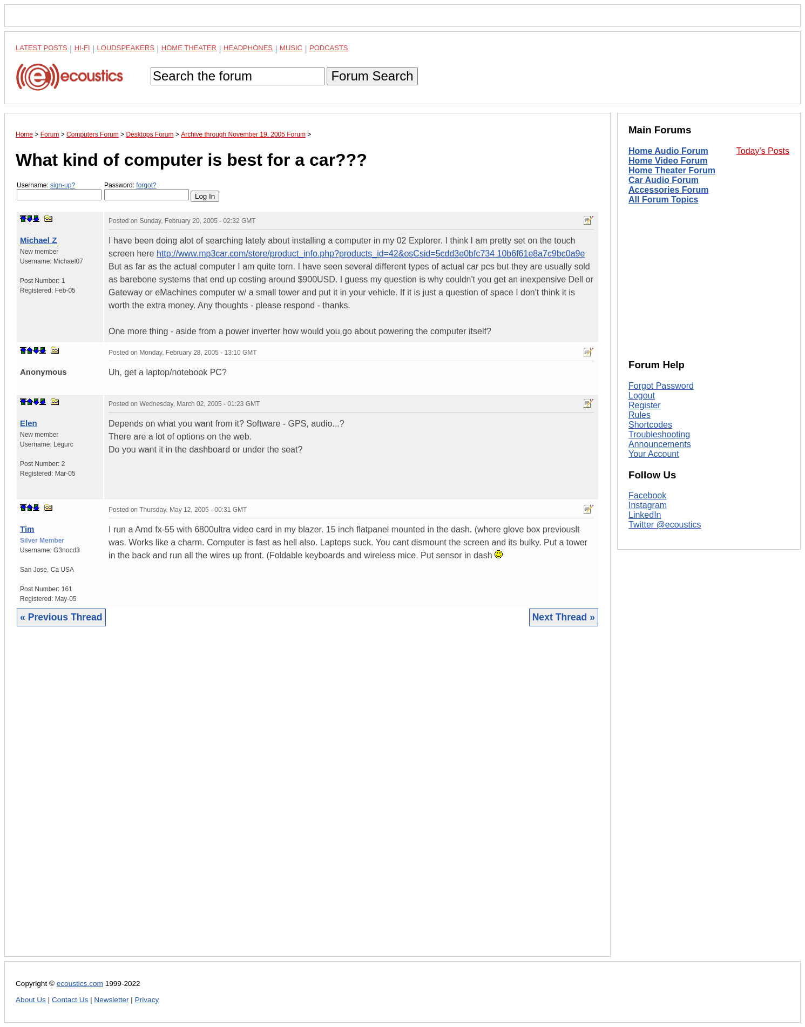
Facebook (647, 495)
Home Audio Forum (668, 151)
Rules (639, 415)
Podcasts (328, 48)
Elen (28, 423)
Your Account (653, 453)
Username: (59, 190)
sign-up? (62, 185)
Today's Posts (762, 151)
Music (291, 48)
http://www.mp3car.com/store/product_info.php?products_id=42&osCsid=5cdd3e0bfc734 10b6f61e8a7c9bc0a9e (371, 253)
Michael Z (38, 240)
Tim (27, 528)
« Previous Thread (61, 617)
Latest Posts (41, 48)
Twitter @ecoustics (664, 524)
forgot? (146, 185)
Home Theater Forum (671, 170)
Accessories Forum (668, 189)
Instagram (647, 505)
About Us (31, 1000)
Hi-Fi (82, 48)
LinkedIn (644, 514)
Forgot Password (661, 385)
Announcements (659, 444)
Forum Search (372, 76)
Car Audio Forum (663, 180)
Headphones (248, 48)
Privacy (147, 1000)
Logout (641, 395)
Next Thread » (563, 617)
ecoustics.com (80, 983)
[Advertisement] (307, 799)
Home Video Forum (667, 160)
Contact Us (70, 1000)
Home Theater (189, 48)
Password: (146, 190)
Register (644, 405)
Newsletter (111, 1000)
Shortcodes (650, 424)
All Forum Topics (663, 199)
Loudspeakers (125, 48)
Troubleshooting (659, 434)
